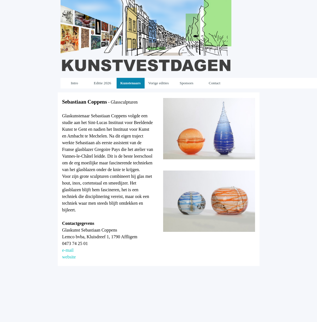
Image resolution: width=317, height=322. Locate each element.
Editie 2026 (102, 83)
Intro (74, 83)
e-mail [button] (68, 250)
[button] (209, 97)
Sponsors (186, 83)
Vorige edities (158, 83)
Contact (214, 83)
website (69, 257)
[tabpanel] (108, 179)
